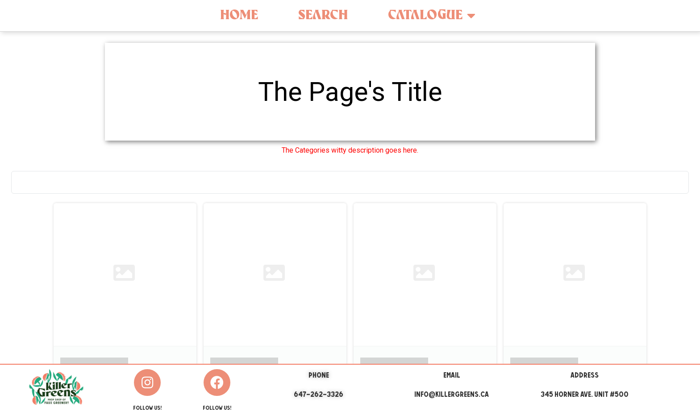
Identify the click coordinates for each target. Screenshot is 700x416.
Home (239, 15)
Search (323, 15)
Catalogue (431, 15)
